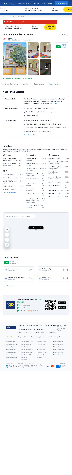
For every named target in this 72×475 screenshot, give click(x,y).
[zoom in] (7, 234)
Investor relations (32, 325)
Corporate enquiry (47, 3)
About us (36, 3)
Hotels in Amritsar (58, 352)
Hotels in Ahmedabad (27, 349)
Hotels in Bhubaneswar (25, 358)
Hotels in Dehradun (58, 355)
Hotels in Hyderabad (12, 347)
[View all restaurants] (9, 192)
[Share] (64, 35)
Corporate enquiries (25, 329)
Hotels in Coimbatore (12, 357)
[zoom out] (7, 240)
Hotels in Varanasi (11, 355)
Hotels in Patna (41, 357)
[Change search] (50, 27)
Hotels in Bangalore (12, 344)
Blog (41, 325)
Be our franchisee (50, 325)
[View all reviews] (8, 286)
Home (4, 17)
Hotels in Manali (42, 355)
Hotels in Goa (41, 344)
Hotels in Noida (41, 349)
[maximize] (7, 245)
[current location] (7, 229)
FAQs (20, 332)
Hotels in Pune (12, 17)
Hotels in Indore (42, 347)
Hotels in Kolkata (26, 344)
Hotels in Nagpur (11, 352)
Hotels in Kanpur (42, 352)
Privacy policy (40, 332)
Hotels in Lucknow (58, 349)
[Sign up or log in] (61, 3)
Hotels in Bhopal (57, 347)
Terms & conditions (29, 332)
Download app (38, 329)
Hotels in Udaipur (26, 352)
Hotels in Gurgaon (58, 344)
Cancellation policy (51, 332)
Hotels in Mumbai (58, 341)
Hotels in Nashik (26, 355)
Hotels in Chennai (11, 349)
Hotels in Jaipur (26, 347)
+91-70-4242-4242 (24, 3)
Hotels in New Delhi (27, 341)
